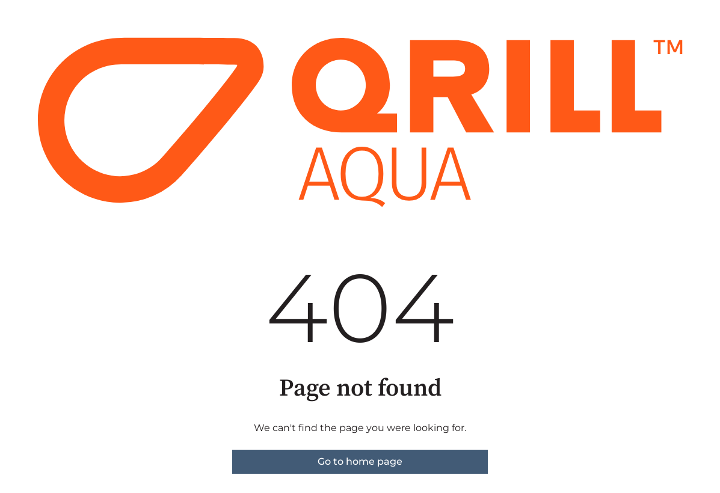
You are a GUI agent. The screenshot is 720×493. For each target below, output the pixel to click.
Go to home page (360, 461)
